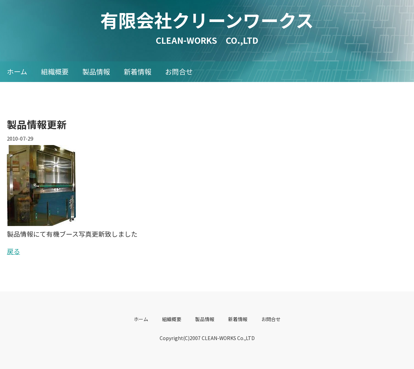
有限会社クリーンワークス (216, 20)
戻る (13, 251)
